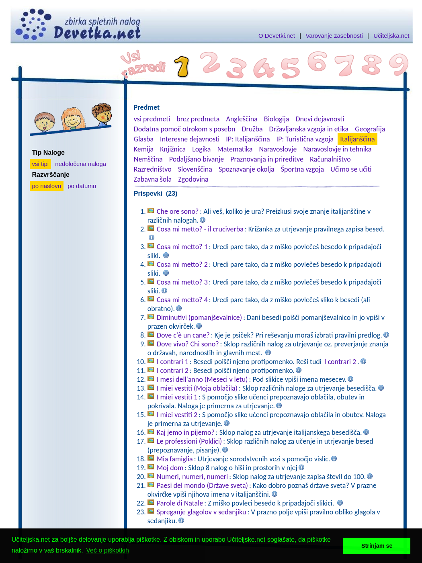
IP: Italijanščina (248, 139)
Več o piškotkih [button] (107, 550)
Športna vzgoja (302, 169)
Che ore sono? (178, 211)
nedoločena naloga (80, 163)
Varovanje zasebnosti (334, 35)
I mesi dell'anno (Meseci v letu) (202, 379)
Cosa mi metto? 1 (182, 246)
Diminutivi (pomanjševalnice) (199, 317)
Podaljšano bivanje (196, 159)
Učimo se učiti (351, 169)
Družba (252, 129)
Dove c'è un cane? (183, 335)
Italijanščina (357, 139)
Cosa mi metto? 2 (182, 264)
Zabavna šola (153, 179)
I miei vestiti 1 (177, 397)
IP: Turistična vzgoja (305, 139)
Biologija (276, 119)
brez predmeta (197, 119)
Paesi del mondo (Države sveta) (202, 485)
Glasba (144, 139)
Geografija (370, 129)
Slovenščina (195, 169)
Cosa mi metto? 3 (182, 282)
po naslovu (46, 185)
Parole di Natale (180, 503)
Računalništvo (330, 159)
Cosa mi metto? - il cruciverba (200, 229)
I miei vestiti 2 (177, 414)
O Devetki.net (276, 35)
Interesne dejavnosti (189, 139)
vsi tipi (40, 163)
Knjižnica (173, 149)
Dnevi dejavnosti (320, 119)
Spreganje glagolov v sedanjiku (201, 512)
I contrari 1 (172, 361)
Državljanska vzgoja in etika (308, 129)
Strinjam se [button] (377, 546)
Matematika (234, 149)
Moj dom (170, 467)
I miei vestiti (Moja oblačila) (197, 388)
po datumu (82, 185)
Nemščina (148, 159)
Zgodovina (193, 179)
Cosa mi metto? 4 (182, 299)
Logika (201, 149)
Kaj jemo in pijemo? (186, 432)
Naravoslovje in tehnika (337, 149)
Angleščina (241, 119)
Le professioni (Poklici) (189, 441)
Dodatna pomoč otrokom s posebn (185, 129)
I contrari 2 (340, 361)
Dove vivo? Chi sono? (188, 344)
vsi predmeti (152, 119)
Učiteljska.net (391, 35)
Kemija (144, 149)
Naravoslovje (278, 149)
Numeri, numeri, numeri (192, 476)
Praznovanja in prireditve (266, 159)
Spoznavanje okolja (247, 169)
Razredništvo (153, 169)
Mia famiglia (175, 458)
